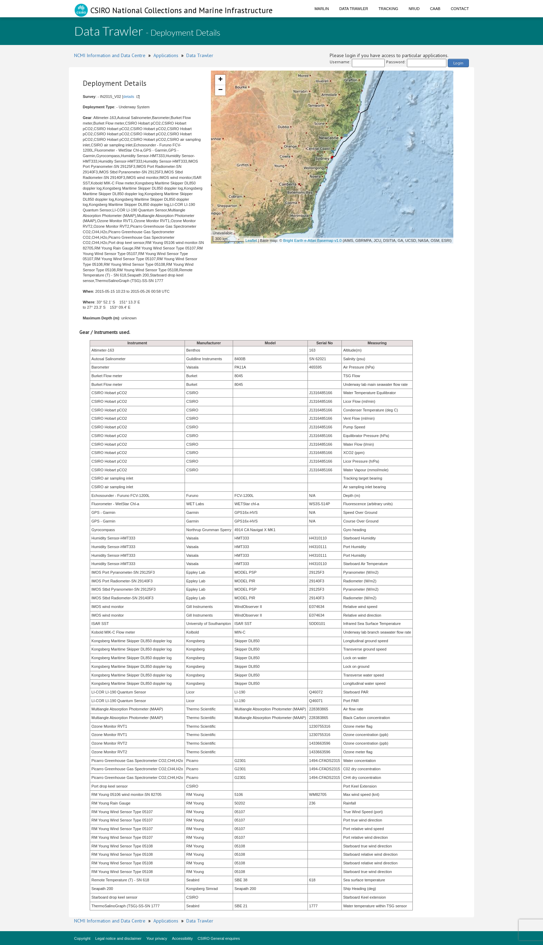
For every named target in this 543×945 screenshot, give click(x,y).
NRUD (414, 9)
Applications (165, 55)
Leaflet (251, 240)
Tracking (388, 9)
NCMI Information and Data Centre (109, 55)
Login (458, 62)
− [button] (220, 90)
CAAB (435, 9)
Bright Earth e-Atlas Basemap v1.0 (312, 240)
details (128, 96)
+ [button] (220, 80)
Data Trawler (353, 9)
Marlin (321, 9)
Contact (460, 9)
